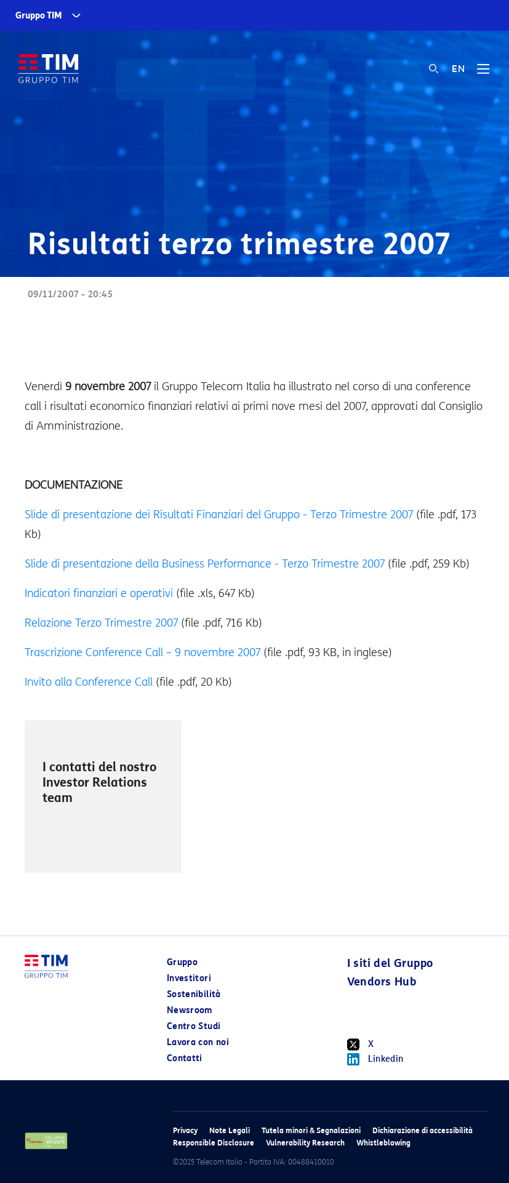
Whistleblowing (383, 1142)
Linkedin (375, 1059)
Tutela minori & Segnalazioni (311, 1130)
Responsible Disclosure (213, 1142)
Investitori (189, 978)
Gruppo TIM (38, 15)
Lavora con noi (198, 1042)
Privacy (185, 1130)
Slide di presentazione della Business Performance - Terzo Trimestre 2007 (205, 564)
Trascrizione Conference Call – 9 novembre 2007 (142, 652)
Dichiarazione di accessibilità (422, 1130)
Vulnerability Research (305, 1142)
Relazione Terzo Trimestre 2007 (101, 623)
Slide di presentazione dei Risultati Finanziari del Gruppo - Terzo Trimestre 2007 (219, 514)
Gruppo (182, 962)
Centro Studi (193, 1026)
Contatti (184, 1058)
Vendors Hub (381, 982)
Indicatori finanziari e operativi (99, 593)
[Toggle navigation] (483, 73)
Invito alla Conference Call (89, 682)
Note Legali (229, 1130)
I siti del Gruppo (390, 963)
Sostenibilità (194, 994)
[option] (103, 796)
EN (458, 68)
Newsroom (189, 1010)
